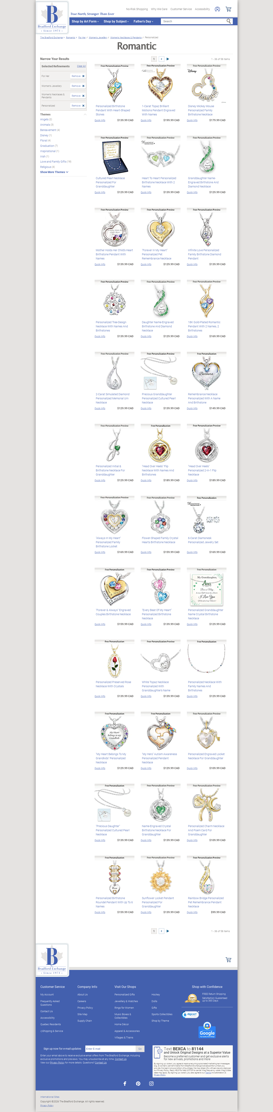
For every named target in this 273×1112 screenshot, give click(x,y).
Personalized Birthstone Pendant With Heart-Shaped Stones (112, 110)
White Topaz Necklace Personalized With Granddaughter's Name (155, 686)
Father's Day (142, 21)
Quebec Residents (50, 1024)
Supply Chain (84, 1020)
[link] (190, 1015)
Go (140, 1048)
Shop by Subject (115, 21)
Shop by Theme (160, 1020)
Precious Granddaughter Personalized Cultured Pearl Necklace (157, 398)
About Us (82, 994)
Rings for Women (124, 1007)
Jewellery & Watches (126, 1001)
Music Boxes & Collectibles (123, 1015)
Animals (45, 124)
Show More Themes (52, 172)
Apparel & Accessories (127, 1031)
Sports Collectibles (162, 1014)
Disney (44, 135)
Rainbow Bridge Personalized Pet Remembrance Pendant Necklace (205, 902)
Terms (208, 1072)
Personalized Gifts (125, 994)
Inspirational (48, 151)
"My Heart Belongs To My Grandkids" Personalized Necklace (110, 758)
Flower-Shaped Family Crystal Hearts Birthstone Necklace (159, 540)
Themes (45, 114)
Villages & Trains (124, 1037)
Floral (44, 140)
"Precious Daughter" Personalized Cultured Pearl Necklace (111, 830)
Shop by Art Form (84, 21)
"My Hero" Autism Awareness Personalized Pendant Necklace (160, 756)
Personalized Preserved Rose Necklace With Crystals (112, 684)
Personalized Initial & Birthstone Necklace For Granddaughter (114, 468)
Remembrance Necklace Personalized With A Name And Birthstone (206, 398)
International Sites (49, 1096)
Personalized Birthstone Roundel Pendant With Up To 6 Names (113, 902)
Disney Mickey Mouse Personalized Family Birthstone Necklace (206, 110)
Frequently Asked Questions (50, 1002)
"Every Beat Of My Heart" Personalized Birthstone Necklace (156, 614)
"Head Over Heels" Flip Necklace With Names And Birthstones (160, 468)
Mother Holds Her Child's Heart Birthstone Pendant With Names (114, 252)
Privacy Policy (85, 1007)
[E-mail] (110, 1049)
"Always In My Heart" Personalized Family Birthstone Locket (113, 542)
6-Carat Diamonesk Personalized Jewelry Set (202, 540)
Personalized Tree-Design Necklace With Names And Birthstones (111, 326)
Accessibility (202, 9)
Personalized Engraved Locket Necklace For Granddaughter (205, 756)
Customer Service (181, 9)
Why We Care (159, 9)
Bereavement (48, 130)
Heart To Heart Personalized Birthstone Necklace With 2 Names (158, 182)
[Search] (197, 21)
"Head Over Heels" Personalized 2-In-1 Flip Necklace (206, 468)
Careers (81, 1001)
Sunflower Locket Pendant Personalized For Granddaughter (157, 902)
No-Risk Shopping (137, 9)
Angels (44, 119)
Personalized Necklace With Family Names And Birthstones (206, 684)
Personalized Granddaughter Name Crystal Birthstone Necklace (204, 614)
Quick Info (100, 120)
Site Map (82, 1014)
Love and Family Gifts (53, 161)
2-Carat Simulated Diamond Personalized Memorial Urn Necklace (111, 398)
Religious (46, 167)
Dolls (154, 1001)
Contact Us (46, 1011)
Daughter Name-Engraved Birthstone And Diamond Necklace (156, 326)
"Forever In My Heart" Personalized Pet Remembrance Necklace (160, 254)
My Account (47, 994)
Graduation (47, 146)
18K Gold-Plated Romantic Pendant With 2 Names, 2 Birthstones (203, 326)
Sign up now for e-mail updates (62, 1048)
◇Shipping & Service (51, 1031)
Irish (43, 156)
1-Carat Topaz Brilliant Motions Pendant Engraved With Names (160, 108)
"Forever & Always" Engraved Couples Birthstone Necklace (112, 612)
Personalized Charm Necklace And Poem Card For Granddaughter (205, 830)
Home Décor (122, 1024)
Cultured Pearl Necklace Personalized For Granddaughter (109, 182)
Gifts (154, 1007)
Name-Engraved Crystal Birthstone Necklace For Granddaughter (155, 830)
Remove (76, 76)
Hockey (156, 994)
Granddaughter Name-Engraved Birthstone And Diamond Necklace (206, 182)
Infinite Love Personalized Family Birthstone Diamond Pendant (203, 254)
